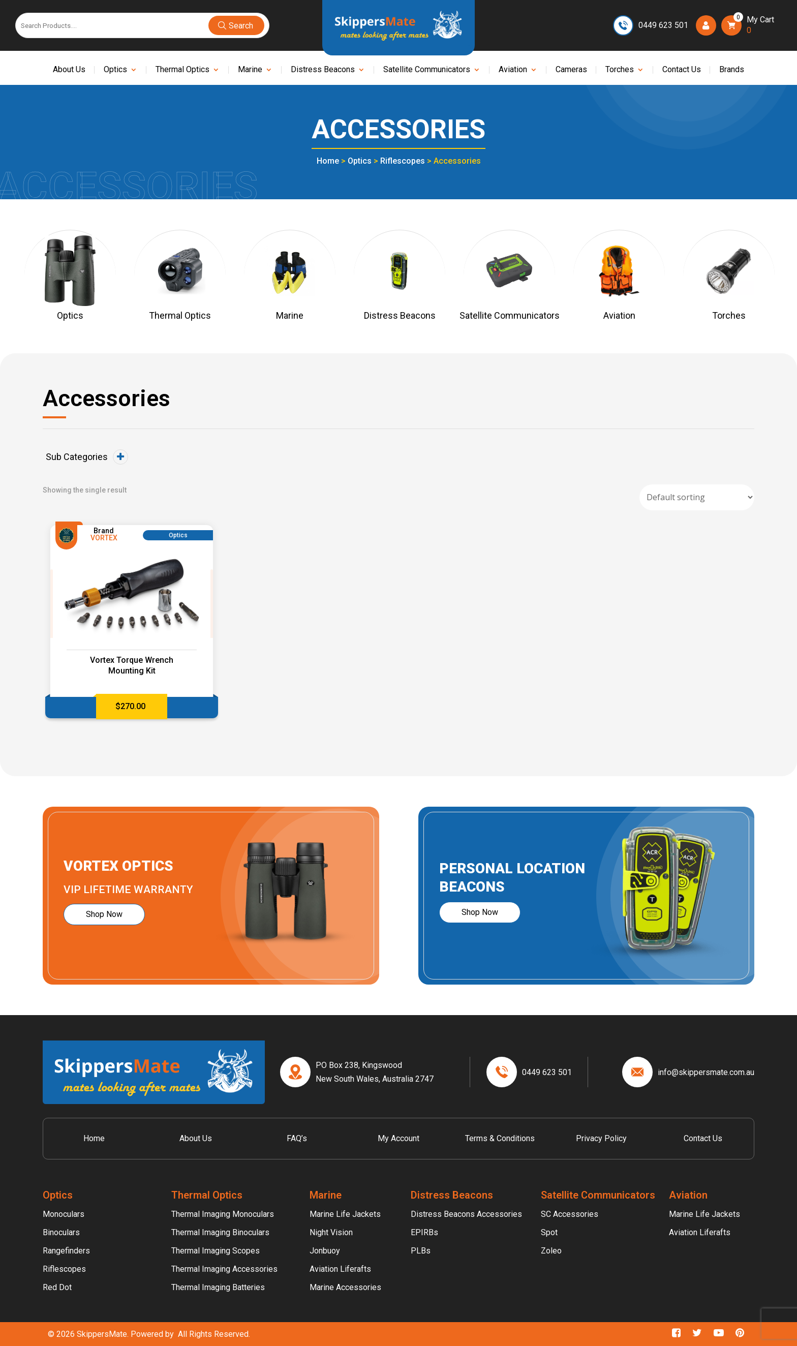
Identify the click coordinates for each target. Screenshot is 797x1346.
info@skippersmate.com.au (706, 1072)
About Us (69, 70)
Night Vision (331, 1232)
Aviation (513, 70)
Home (328, 161)
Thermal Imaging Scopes (215, 1251)
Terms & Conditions (500, 1138)
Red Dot (57, 1287)
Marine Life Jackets (345, 1214)
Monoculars (63, 1214)
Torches (619, 70)
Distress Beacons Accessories (466, 1214)
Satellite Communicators (426, 70)
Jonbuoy (325, 1251)
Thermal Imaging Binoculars (220, 1232)
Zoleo (551, 1251)
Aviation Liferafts (340, 1269)
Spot (549, 1232)
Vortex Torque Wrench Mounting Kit (131, 665)
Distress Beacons (323, 70)
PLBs (421, 1251)
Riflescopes (402, 161)
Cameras (571, 70)
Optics (115, 70)
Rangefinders (66, 1251)
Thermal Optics (182, 70)
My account (398, 1138)
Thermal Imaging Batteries (218, 1287)
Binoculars (61, 1232)
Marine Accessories (345, 1287)
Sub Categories (87, 457)
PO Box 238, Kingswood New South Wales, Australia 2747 (375, 1072)
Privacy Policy (601, 1138)
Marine (250, 70)
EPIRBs (424, 1232)
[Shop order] (696, 497)
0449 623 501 (663, 25)
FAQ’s (297, 1138)
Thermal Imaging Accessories (224, 1269)
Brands (731, 70)
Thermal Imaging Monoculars (222, 1214)
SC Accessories (569, 1214)
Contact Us (681, 70)
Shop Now (104, 914)
